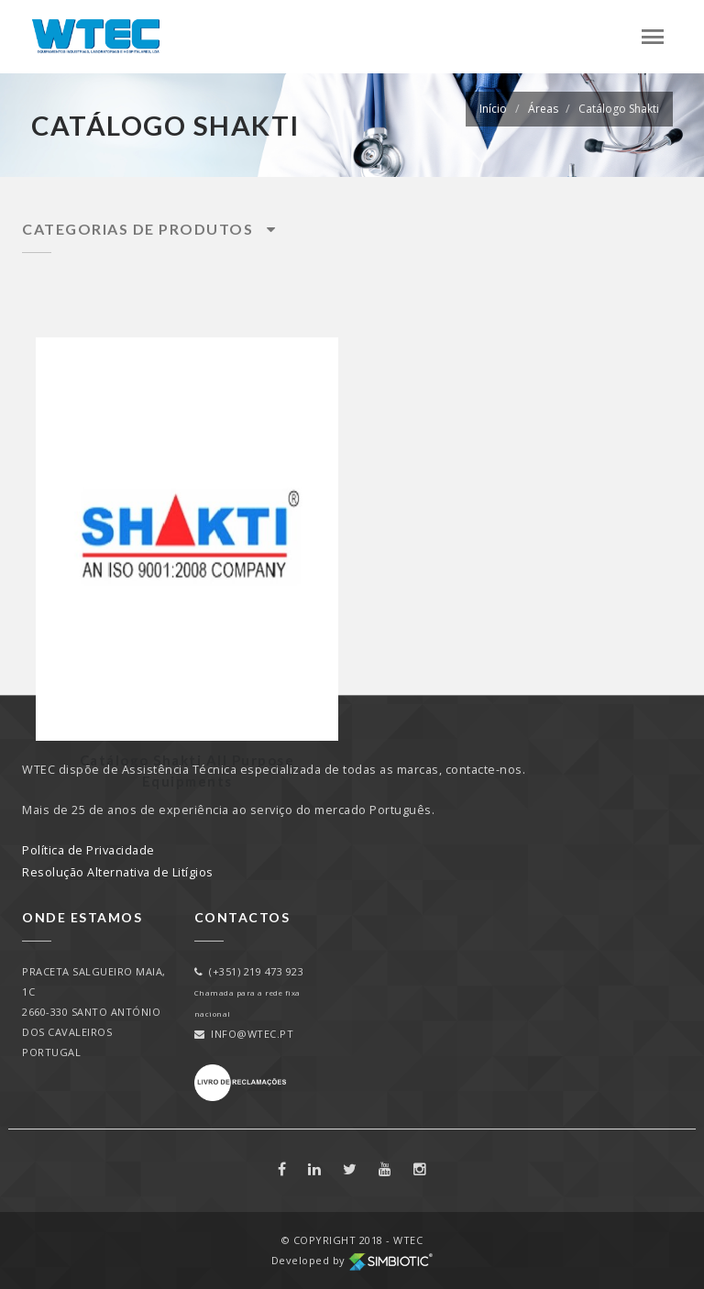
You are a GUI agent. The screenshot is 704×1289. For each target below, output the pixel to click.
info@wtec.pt (244, 1034)
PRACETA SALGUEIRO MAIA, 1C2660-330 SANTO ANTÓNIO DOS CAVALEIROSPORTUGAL (94, 1011)
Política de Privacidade (88, 850)
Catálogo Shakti (618, 108)
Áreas (543, 108)
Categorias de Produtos (149, 228)
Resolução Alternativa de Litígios (118, 872)
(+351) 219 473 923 (249, 971)
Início (493, 108)
